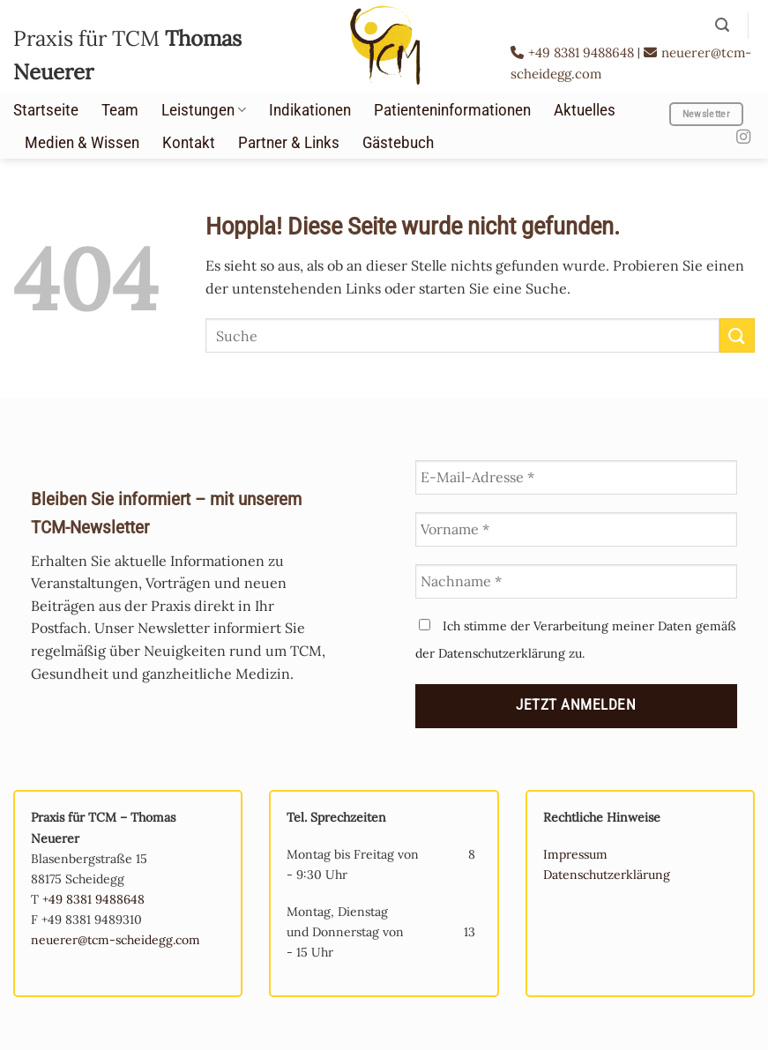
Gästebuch (398, 143)
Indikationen (310, 110)
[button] (722, 25)
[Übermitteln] (737, 335)
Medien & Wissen (82, 143)
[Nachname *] (576, 581)
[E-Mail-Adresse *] (576, 477)
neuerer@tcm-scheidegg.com (115, 940)
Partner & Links (288, 143)
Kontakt (188, 143)
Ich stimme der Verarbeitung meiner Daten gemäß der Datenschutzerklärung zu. (575, 639)
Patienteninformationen (452, 110)
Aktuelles (584, 110)
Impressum (575, 854)
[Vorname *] (576, 529)
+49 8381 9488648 (574, 52)
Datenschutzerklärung (606, 874)
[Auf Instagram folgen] (743, 137)
